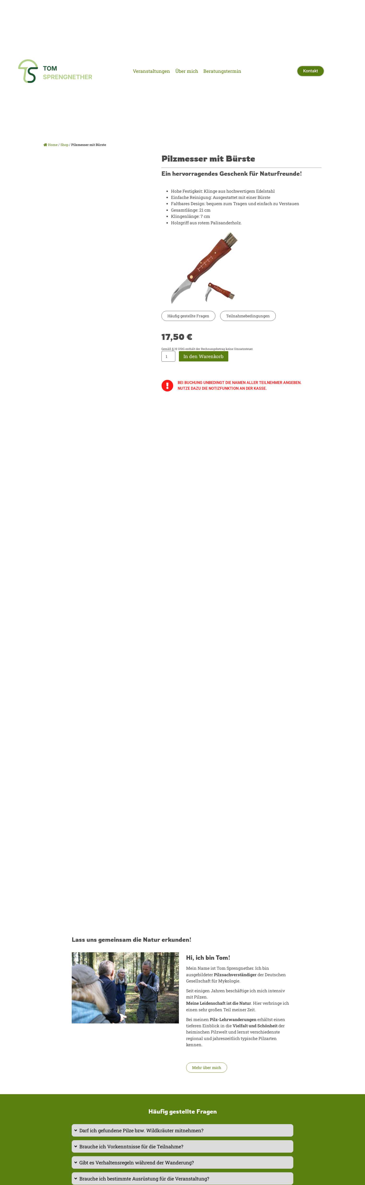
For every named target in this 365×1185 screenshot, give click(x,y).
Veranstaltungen (151, 71)
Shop (64, 144)
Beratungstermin (222, 71)
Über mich (186, 71)
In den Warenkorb (203, 356)
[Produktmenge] (168, 356)
